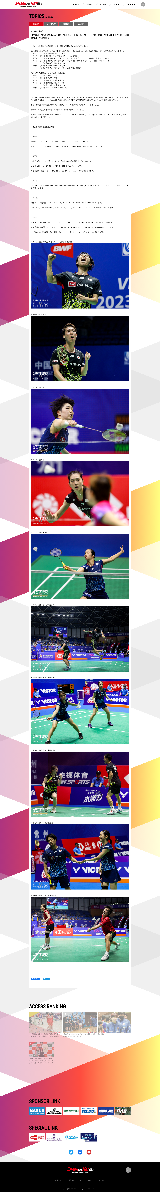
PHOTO (117, 4)
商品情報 (81, 24)
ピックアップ (51, 24)
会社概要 (72, 1180)
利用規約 (102, 1180)
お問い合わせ (59, 1180)
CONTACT (131, 4)
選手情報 (66, 24)
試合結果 (36, 24)
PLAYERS (103, 4)
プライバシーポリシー (87, 1180)
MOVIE (89, 4)
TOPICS (76, 4)
